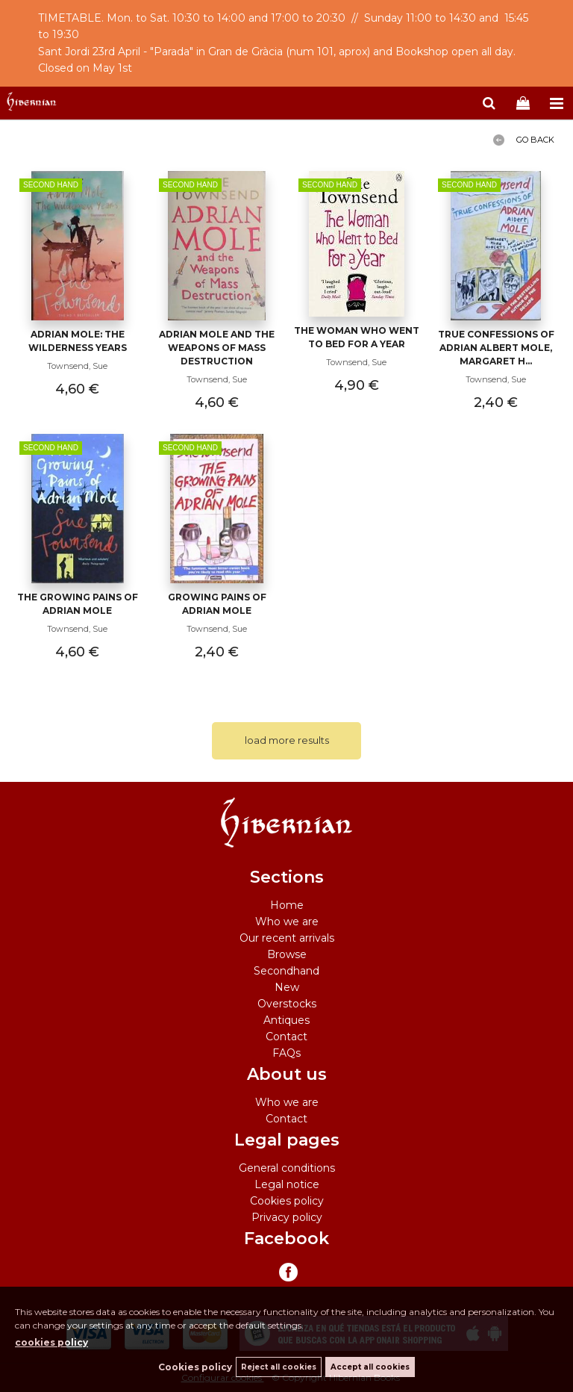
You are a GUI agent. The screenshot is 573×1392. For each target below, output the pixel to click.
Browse (287, 954)
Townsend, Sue (77, 366)
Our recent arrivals (286, 938)
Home (287, 905)
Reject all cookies (278, 1367)
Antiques (286, 1020)
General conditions (287, 1168)
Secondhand (286, 971)
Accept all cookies (370, 1367)
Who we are (287, 921)
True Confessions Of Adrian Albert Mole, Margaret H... (496, 348)
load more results (287, 740)
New (287, 987)
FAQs (286, 1053)
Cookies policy (287, 1201)
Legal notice (286, 1184)
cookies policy (51, 1342)
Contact (286, 1036)
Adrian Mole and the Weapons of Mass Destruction (217, 348)
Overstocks (286, 1003)
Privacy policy (286, 1217)
